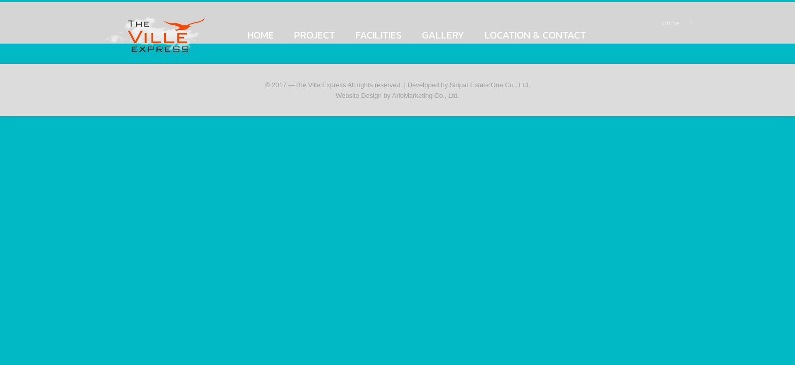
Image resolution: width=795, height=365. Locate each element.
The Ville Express (320, 85)
